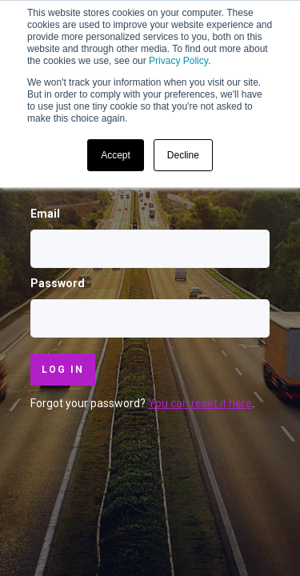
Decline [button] (183, 155)
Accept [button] (115, 155)
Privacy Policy (178, 60)
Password (57, 283)
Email (45, 213)
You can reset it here (200, 403)
